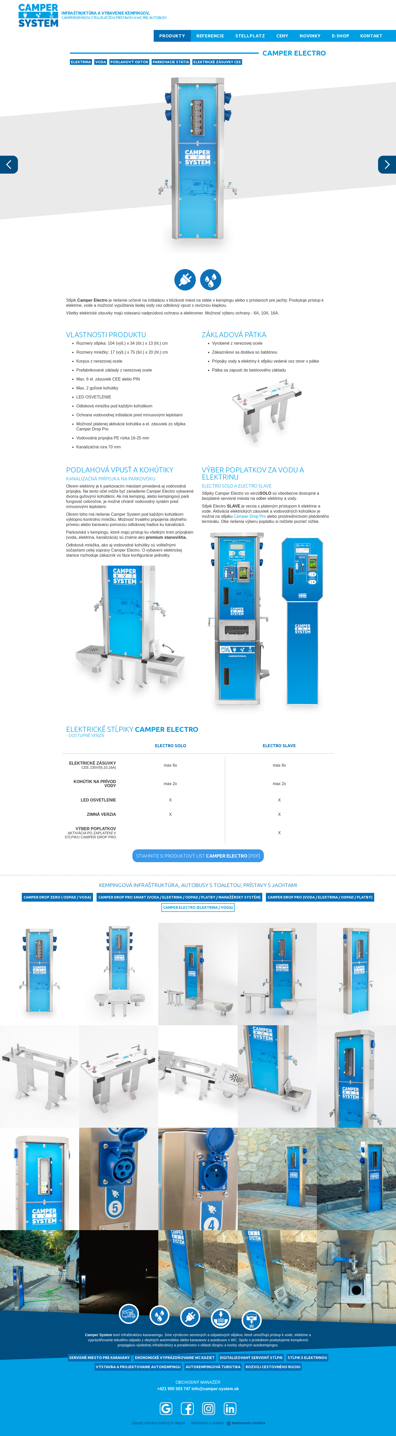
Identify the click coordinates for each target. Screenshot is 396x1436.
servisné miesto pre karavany (99, 1358)
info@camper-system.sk (215, 1389)
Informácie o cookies (207, 1423)
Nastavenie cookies (246, 1423)
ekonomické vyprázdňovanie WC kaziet (175, 1358)
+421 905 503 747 (173, 1389)
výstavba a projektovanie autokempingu (138, 1367)
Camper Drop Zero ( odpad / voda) (57, 897)
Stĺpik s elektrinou (307, 1358)
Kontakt (371, 35)
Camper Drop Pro (250, 516)
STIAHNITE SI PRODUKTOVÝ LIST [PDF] (198, 855)
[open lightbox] (39, 974)
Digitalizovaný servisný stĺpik (251, 1358)
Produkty (172, 35)
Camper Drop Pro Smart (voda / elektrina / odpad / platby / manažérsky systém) (179, 897)
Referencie (210, 35)
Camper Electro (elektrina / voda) (198, 907)
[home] (38, 15)
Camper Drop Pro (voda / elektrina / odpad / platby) (320, 897)
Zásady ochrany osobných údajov (158, 1423)
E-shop (340, 35)
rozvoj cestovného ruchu (273, 1367)
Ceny (282, 35)
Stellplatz (250, 35)
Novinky (310, 35)
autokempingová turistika (213, 1367)
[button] (10, 164)
